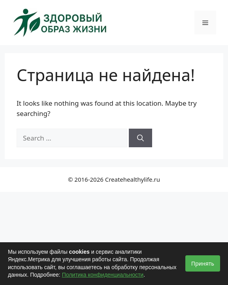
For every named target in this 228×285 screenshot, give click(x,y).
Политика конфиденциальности (103, 275)
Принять (202, 263)
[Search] (140, 138)
